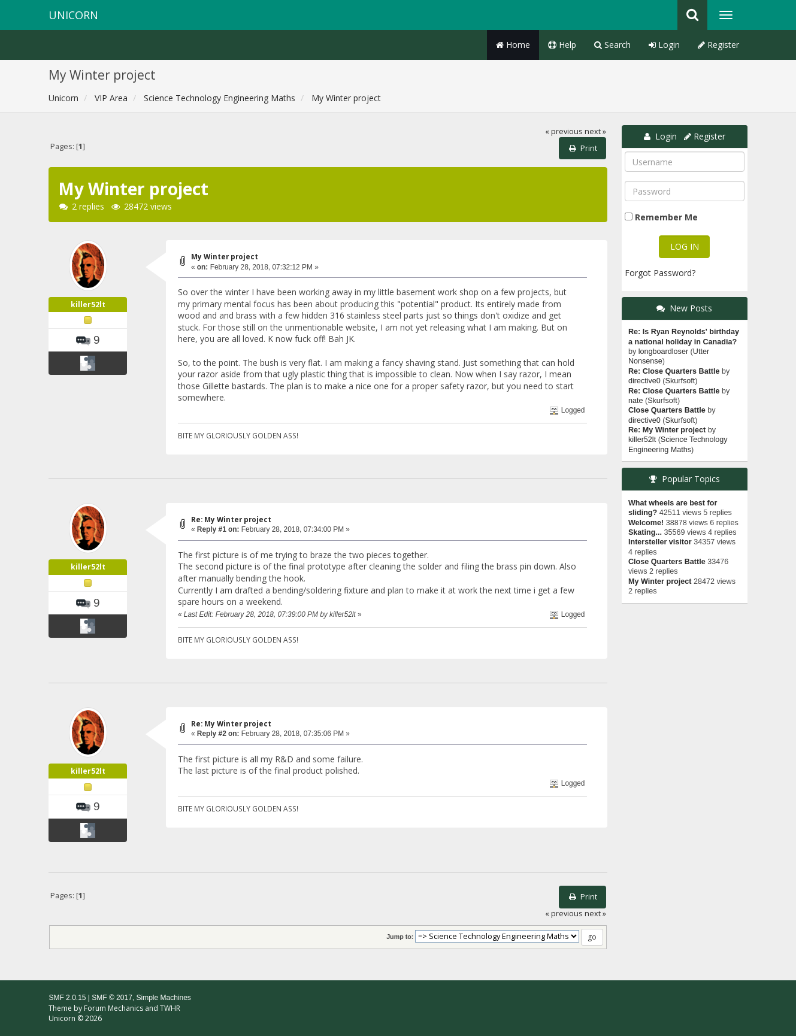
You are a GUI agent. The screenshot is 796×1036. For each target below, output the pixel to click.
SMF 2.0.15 (67, 997)
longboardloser (663, 351)
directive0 (644, 381)
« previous (564, 131)
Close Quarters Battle (667, 410)
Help (562, 44)
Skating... (645, 532)
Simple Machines (164, 997)
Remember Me (666, 217)
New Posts (691, 308)
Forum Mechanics (113, 1008)
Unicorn (73, 15)
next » (595, 131)
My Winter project (224, 256)
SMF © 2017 (112, 997)
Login (664, 44)
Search (612, 44)
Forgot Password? (660, 272)
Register (718, 44)
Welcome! (646, 523)
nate (635, 400)
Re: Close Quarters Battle (674, 371)
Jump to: (399, 936)
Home (513, 44)
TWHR (170, 1008)
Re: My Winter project (231, 519)
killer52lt (88, 304)
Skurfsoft (680, 381)
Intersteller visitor (660, 542)
